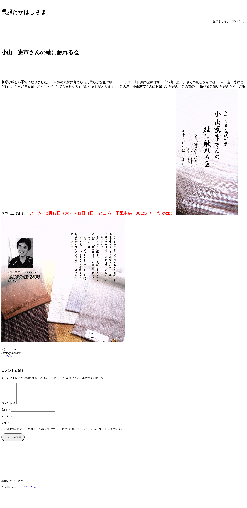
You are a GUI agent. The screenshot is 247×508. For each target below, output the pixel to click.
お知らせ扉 (219, 21)
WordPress (30, 491)
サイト (5, 426)
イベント (6, 356)
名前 (5, 413)
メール (7, 420)
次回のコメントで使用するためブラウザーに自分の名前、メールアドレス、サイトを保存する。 (64, 432)
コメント (8, 407)
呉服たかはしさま (23, 12)
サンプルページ (236, 21)
